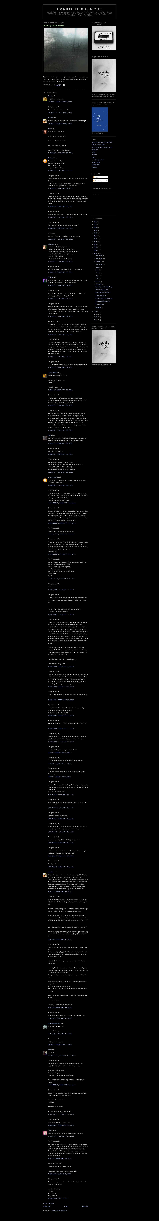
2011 (95, 253)
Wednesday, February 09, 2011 (62, 503)
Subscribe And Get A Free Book (102, 142)
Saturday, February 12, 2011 (61, 794)
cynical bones (52, 372)
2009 (95, 314)
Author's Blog (96, 162)
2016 (95, 239)
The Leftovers (99, 304)
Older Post (85, 1206)
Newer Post (46, 1206)
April (97, 278)
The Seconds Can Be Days (104, 287)
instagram (95, 150)
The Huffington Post (98, 160)
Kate (49, 1050)
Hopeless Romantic (54, 1023)
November (99, 258)
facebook (94, 155)
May (97, 276)
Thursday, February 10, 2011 (61, 589)
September (99, 264)
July (97, 270)
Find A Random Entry (98, 144)
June (97, 273)
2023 (95, 221)
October (98, 261)
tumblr (94, 157)
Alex (49, 435)
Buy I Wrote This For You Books (102, 147)
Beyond (50, 158)
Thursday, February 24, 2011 (61, 1136)
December (99, 255)
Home (66, 1206)
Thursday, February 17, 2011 (61, 1114)
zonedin (50, 118)
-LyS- (49, 1130)
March (98, 281)
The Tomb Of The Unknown (104, 298)
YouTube (94, 167)
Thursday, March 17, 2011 (59, 1174)
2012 (95, 250)
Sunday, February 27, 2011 (60, 1158)
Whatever (51, 244)
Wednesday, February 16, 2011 (62, 1056)
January (98, 307)
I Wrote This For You (79, 9)
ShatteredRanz (53, 477)
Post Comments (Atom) (59, 1210)
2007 (95, 320)
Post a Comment (48, 1203)
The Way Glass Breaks (53, 26)
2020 (95, 227)
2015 (95, 241)
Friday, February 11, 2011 (59, 753)
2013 (95, 247)
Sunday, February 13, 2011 (60, 891)
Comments (97, 181)
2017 (95, 236)
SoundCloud (96, 165)
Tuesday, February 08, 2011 (60, 153)
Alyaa (50, 96)
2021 (95, 224)
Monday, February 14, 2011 (60, 1045)
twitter (94, 152)
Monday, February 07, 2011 (60, 102)
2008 (95, 317)
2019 (95, 230)
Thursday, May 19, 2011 (58, 1198)
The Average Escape (101, 290)
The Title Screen (100, 295)
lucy (49, 128)
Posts (95, 177)
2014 (95, 244)
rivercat (50, 277)
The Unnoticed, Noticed (102, 292)
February (99, 284)
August (98, 267)
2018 (95, 233)
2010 (95, 311)
